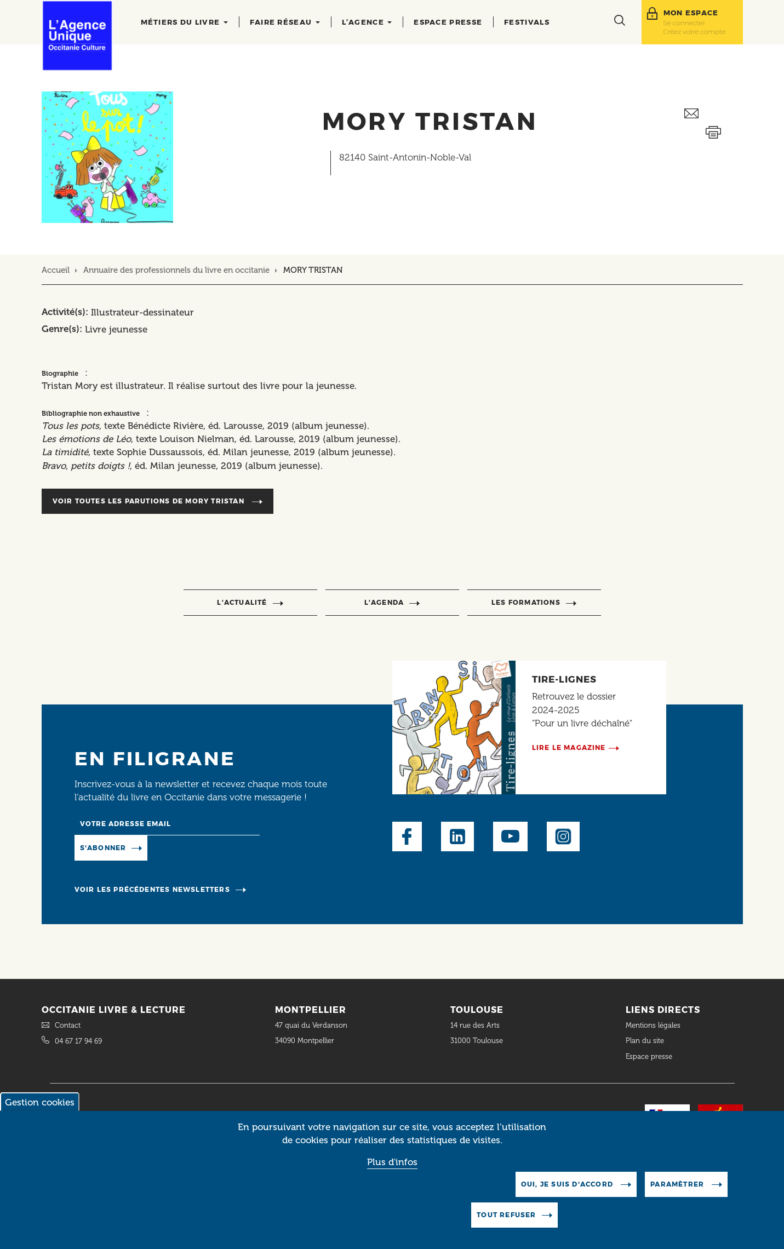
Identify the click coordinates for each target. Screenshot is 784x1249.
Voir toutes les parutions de (150, 501)
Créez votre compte (694, 31)
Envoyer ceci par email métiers (713, 113)
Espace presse (448, 22)
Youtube (510, 836)
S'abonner (103, 848)
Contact (68, 1025)
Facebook (407, 836)
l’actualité (242, 602)
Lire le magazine (569, 747)
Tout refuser (506, 1222)
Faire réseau (285, 22)
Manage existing (192, 846)
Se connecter (684, 23)
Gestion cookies (40, 1109)
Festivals (527, 22)
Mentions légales (654, 1025)
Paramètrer (678, 1192)
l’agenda (384, 602)
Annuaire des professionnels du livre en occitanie (176, 270)
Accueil (56, 270)
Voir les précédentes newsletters (152, 889)
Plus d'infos (392, 1169)
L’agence (367, 22)
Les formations (525, 602)
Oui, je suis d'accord (568, 1192)
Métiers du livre (184, 22)
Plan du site (645, 1040)
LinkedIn (457, 836)
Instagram (563, 836)
